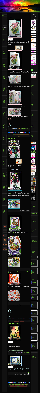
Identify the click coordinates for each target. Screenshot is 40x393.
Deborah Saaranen (32, 105)
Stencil (3, 249)
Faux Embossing (33, 230)
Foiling (32, 231)
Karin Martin (32, 113)
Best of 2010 (33, 256)
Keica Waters (32, 115)
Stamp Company (33, 279)
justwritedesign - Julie (4, 15)
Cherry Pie (33, 290)
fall (3, 234)
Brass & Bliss (5, 226)
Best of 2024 (33, 271)
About (19, 12)
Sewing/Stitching (33, 252)
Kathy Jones (32, 114)
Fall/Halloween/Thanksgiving (34, 229)
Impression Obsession (34, 304)
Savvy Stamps (33, 329)
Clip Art (32, 219)
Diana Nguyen (32, 106)
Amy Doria (32, 92)
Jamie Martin (32, 84)
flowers (3, 235)
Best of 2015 (33, 262)
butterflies (4, 227)
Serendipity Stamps (4, 243)
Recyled (32, 250)
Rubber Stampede (33, 327)
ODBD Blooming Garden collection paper (23, 373)
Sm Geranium (17, 84)
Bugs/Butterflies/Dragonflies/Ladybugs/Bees (34, 213)
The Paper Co (33, 347)
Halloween (6, 236)
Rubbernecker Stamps (34, 328)
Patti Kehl (31, 126)
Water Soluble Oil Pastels (34, 357)
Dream (17, 211)
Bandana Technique (33, 205)
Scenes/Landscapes (33, 251)
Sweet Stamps (33, 345)
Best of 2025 (33, 272)
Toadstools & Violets (12, 232)
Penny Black (33, 319)
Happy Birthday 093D (27, 128)
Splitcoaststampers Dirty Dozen (34, 273)
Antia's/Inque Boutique (34, 282)
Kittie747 (31, 86)
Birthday (32, 208)
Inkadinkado (33, 305)
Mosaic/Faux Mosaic (33, 242)
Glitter (3, 236)
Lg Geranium (14, 84)
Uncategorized (33, 356)
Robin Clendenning (32, 127)
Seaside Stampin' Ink (33, 330)
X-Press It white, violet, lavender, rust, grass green (24, 268)
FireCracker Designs (33, 298)
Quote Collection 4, (23, 352)
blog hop (5, 225)
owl (22, 192)
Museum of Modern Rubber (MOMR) (33, 313)
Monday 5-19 (17, 169)
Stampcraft (33, 336)
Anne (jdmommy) (32, 95)
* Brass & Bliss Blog (32, 73)
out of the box (26, 232)
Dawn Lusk (32, 104)
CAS (6, 227)
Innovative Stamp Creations (33, 151)
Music (32, 243)
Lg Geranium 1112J (19, 128)
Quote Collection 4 (16, 372)
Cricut (32, 220)
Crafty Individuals (33, 291)
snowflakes (6, 244)
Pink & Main (33, 321)
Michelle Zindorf (32, 124)
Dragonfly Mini (23, 372)
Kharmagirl (32, 116)
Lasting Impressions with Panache (33, 152)
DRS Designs (33, 297)
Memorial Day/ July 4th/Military (34, 241)
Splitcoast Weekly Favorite (4, 247)
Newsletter (22, 12)
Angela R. (31, 93)
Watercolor (32, 358)
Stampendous (33, 337)
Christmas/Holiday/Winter (34, 218)
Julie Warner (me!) (32, 85)
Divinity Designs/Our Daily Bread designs (34, 296)
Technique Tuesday (33, 346)
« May (33, 18)
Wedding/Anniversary (33, 359)
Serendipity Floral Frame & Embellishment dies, (15, 130)
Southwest (32, 253)
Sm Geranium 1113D (23, 128)
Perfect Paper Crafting (34, 320)
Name (4, 18)
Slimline (3, 244)
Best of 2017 (33, 264)
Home (17, 12)
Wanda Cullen (32, 136)
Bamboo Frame (20, 372)
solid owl (11, 193)
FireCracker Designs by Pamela (33, 150)
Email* (4, 21)
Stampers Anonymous (34, 338)
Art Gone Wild (33, 283)
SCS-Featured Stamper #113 (33, 68)
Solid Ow (20, 211)
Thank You (6, 249)
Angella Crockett (32, 94)
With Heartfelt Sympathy (26, 372)
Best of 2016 (33, 263)
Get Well (32, 232)
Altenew (32, 281)
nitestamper (32, 125)
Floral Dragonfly (25, 271)
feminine (5, 234)
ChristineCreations (32, 103)
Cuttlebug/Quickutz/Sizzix (34, 221)
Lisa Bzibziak (32, 87)
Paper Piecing (5, 240)
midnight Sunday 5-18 (18, 168)
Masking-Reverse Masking (34, 240)
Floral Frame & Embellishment (16, 85)
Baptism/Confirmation (33, 206)
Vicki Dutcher (32, 135)
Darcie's (32, 292)
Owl (18, 211)
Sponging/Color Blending (4, 248)
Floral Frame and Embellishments (16, 271)
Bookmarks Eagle (27, 352)
